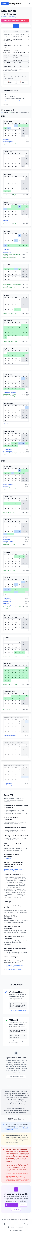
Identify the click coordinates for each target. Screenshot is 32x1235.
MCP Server (16, 1209)
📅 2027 (22, 82)
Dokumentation (11, 1205)
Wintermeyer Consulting (22, 1219)
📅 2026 (10, 82)
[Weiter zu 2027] (28, 26)
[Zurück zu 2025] (3, 26)
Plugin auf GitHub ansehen (17, 1010)
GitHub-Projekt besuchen (16, 1077)
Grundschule (7, 858)
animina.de (23, 20)
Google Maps (9, 100)
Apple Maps (16, 100)
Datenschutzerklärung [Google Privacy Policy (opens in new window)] (11, 1128)
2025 (9, 26)
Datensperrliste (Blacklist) (16, 1227)
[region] (16, 50)
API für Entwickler (16, 1230)
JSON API (23, 1205)
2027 (22, 26)
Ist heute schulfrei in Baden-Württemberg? (14, 970)
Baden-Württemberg (8, 17)
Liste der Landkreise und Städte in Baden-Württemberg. (14, 870)
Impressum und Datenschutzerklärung (16, 1224)
